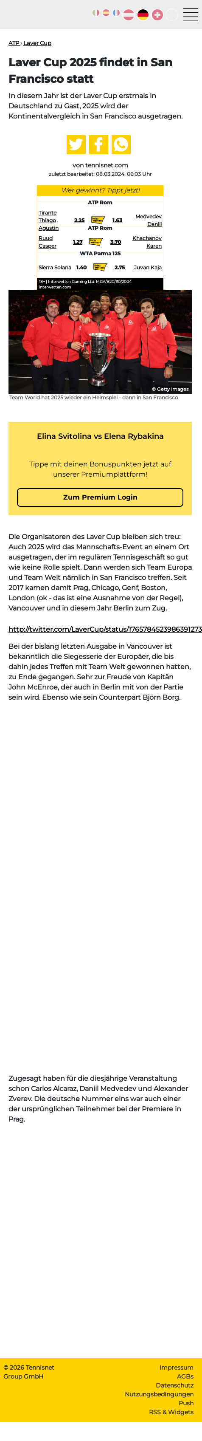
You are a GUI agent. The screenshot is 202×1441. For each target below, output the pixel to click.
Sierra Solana (55, 267)
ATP (14, 43)
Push (186, 1403)
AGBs (185, 1376)
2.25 (79, 220)
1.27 (77, 242)
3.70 (115, 242)
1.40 (81, 267)
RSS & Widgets (171, 1412)
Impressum (177, 1367)
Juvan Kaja (148, 267)
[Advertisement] (100, 809)
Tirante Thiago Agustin (49, 220)
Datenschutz (175, 1385)
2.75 (120, 267)
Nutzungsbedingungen (159, 1394)
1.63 (117, 220)
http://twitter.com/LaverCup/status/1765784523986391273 (105, 629)
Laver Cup (37, 43)
